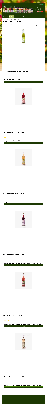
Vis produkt (23, 81)
